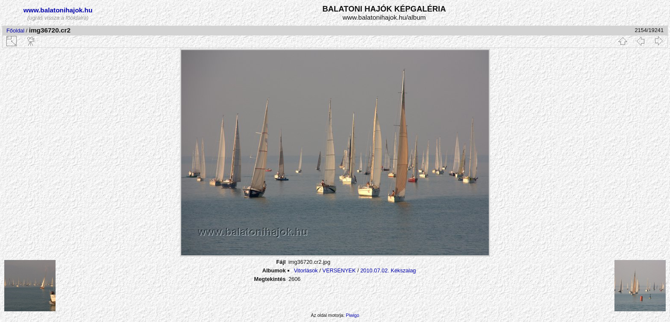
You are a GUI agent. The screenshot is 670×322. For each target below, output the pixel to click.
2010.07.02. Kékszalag (388, 270)
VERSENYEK (339, 270)
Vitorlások (306, 270)
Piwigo (352, 315)
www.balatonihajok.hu (58, 10)
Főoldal (15, 30)
